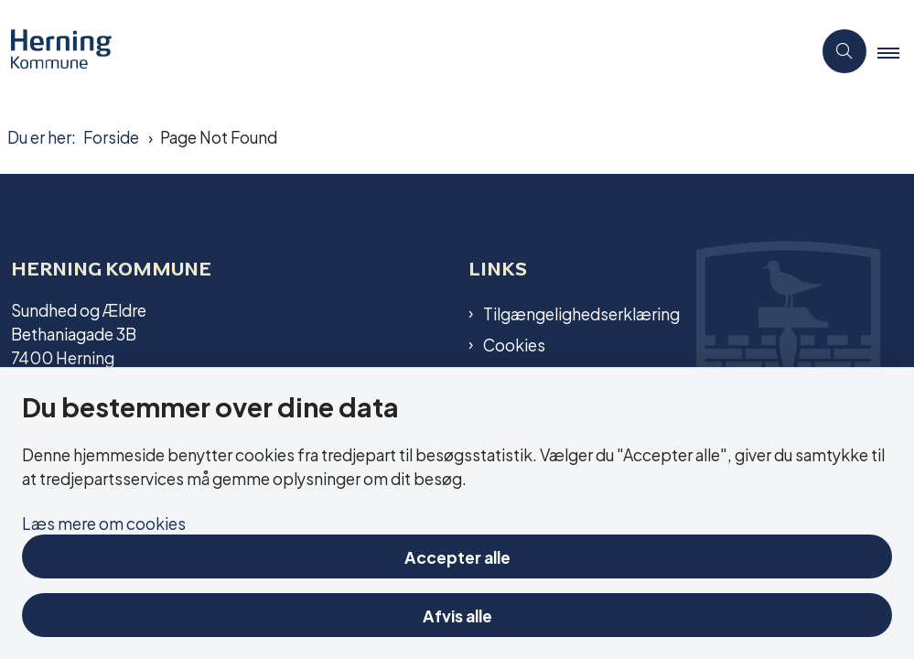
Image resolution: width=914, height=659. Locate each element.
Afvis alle (457, 614)
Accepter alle (457, 556)
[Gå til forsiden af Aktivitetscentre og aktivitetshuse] (56, 51)
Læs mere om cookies (104, 522)
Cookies (514, 344)
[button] (895, 52)
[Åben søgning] (844, 51)
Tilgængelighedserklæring (581, 313)
